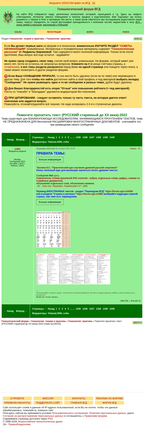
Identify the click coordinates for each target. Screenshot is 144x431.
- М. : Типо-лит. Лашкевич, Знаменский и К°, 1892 (88, 182)
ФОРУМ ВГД (110, 402)
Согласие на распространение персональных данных (33, 415)
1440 (112, 137)
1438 (98, 137)
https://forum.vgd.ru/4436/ (119, 191)
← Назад (9, 139)
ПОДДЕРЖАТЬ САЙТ (48, 402)
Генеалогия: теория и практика (27, 38)
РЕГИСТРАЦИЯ (54, 32)
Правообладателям (19, 424)
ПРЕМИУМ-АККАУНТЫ (17, 402)
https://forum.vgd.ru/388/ (89, 194)
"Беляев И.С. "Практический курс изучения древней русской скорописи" (77, 167)
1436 (85, 137)
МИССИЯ (48, 398)
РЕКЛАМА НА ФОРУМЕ (109, 398)
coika (66, 142)
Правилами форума (96, 415)
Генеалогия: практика (58, 38)
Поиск (126, 32)
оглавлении (11, 66)
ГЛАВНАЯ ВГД (79, 402)
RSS (50, 418)
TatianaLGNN (55, 142)
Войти (90, 32)
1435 (78, 137)
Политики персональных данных (107, 413)
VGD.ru (18, 32)
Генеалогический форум (15, 321)
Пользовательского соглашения (70, 413)
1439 (105, 137)
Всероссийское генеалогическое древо (40, 421)
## (139, 149)
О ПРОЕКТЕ (17, 398)
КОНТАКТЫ (78, 398)
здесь (56, 175)
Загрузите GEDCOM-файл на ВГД (69, 3)
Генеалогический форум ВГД (78, 9)
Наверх (133, 149)
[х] (93, 3)
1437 (91, 137)
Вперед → (21, 139)
